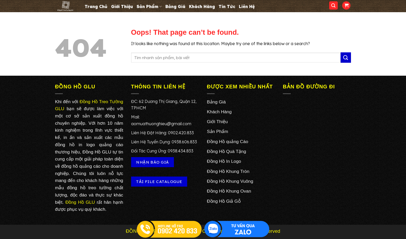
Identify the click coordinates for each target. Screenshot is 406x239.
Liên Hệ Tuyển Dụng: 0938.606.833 (164, 141)
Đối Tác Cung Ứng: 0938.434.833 (162, 150)
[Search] (333, 5)
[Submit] (346, 57)
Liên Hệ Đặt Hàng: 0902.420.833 (162, 132)
